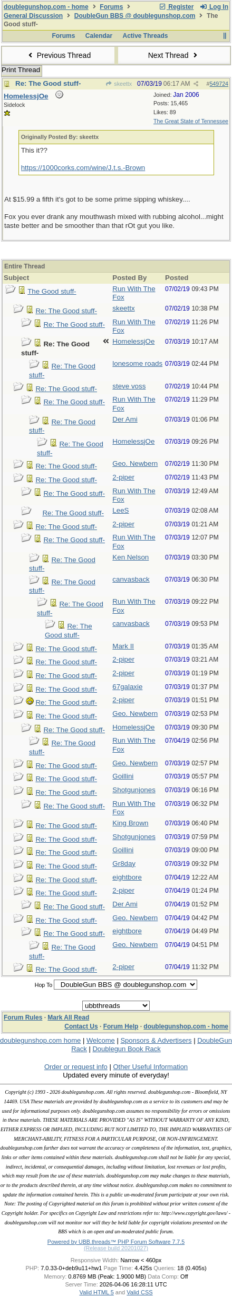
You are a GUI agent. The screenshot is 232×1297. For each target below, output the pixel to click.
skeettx (118, 84)
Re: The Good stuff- (48, 83)
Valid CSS (139, 1292)
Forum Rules (23, 1017)
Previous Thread (58, 55)
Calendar (98, 35)
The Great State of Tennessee (190, 121)
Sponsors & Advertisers (155, 1040)
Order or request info (76, 1067)
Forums (111, 7)
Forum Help (121, 1026)
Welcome (100, 1040)
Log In (214, 7)
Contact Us (81, 1026)
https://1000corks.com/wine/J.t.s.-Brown (83, 168)
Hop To (44, 985)
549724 (218, 84)
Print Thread (21, 70)
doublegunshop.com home (40, 1040)
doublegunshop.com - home (46, 7)
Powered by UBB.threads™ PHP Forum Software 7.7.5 (116, 1242)
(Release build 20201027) (116, 1248)
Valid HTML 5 (96, 1292)
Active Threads (145, 35)
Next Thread (174, 55)
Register (176, 7)
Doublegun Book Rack (126, 1049)
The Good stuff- (51, 291)
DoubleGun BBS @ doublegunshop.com (135, 15)
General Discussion (33, 15)
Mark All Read (68, 1017)
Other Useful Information (150, 1067)
